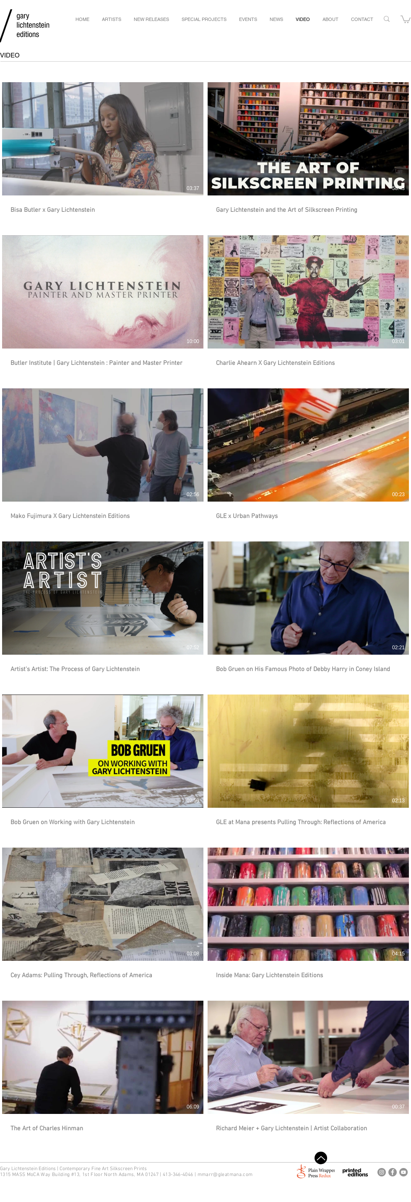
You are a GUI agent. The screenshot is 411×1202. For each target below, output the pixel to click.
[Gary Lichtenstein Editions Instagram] (381, 1172)
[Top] (321, 1158)
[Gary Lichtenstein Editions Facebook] (392, 1172)
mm (202, 1175)
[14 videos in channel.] (205, 607)
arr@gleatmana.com (229, 1175)
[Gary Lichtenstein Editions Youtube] (403, 1172)
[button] (406, 19)
